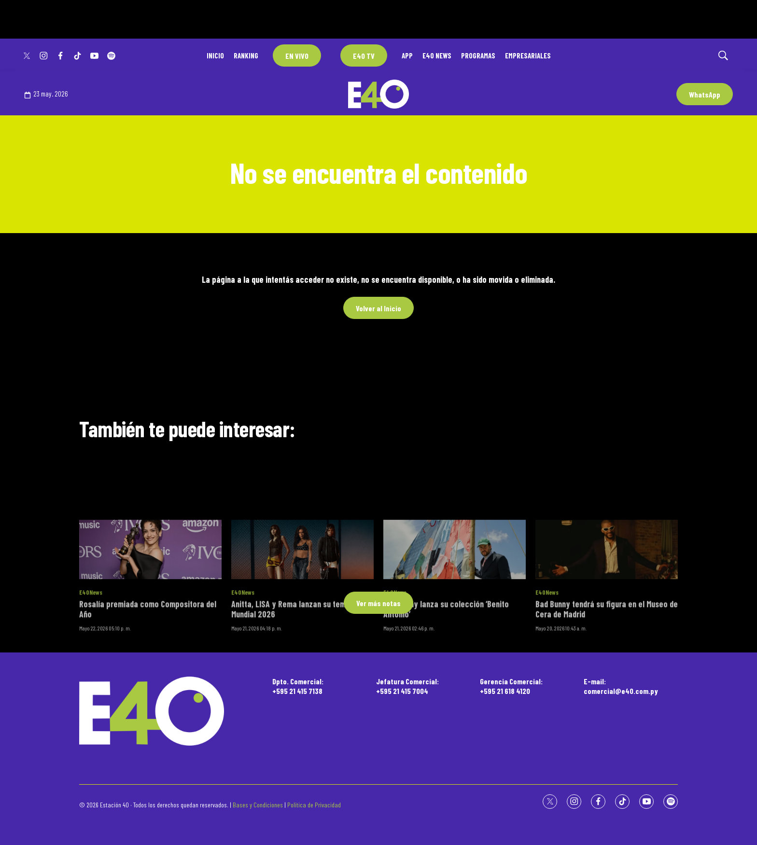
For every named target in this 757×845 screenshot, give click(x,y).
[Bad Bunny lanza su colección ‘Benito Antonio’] (454, 641)
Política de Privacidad (314, 805)
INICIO (215, 55)
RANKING (246, 55)
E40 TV (364, 55)
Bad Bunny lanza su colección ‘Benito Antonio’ (446, 700)
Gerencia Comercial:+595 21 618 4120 (511, 686)
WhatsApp (704, 94)
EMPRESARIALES (528, 55)
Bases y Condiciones (258, 805)
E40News (90, 684)
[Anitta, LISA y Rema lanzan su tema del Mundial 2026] (302, 641)
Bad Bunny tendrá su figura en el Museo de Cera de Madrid (606, 700)
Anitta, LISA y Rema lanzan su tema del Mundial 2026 (296, 700)
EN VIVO (296, 55)
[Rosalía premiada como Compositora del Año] (150, 641)
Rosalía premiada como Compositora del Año (147, 700)
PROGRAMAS (478, 55)
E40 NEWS (436, 55)
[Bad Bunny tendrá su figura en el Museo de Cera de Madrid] (606, 641)
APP (407, 55)
